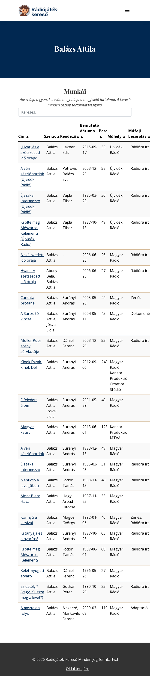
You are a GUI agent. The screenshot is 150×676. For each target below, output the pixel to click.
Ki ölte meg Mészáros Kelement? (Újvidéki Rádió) (30, 233)
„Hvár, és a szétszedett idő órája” (30, 152)
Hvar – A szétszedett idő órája (30, 276)
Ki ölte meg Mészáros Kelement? (30, 555)
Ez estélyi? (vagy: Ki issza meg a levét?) (32, 592)
